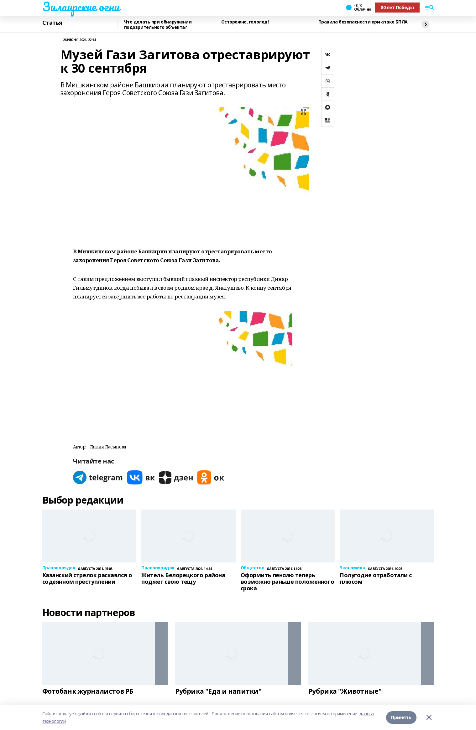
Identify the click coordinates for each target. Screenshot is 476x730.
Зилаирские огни (80, 7)
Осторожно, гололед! (245, 22)
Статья (52, 22)
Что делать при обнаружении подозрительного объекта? (158, 24)
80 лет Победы (397, 7)
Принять (401, 717)
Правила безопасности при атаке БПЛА (363, 22)
